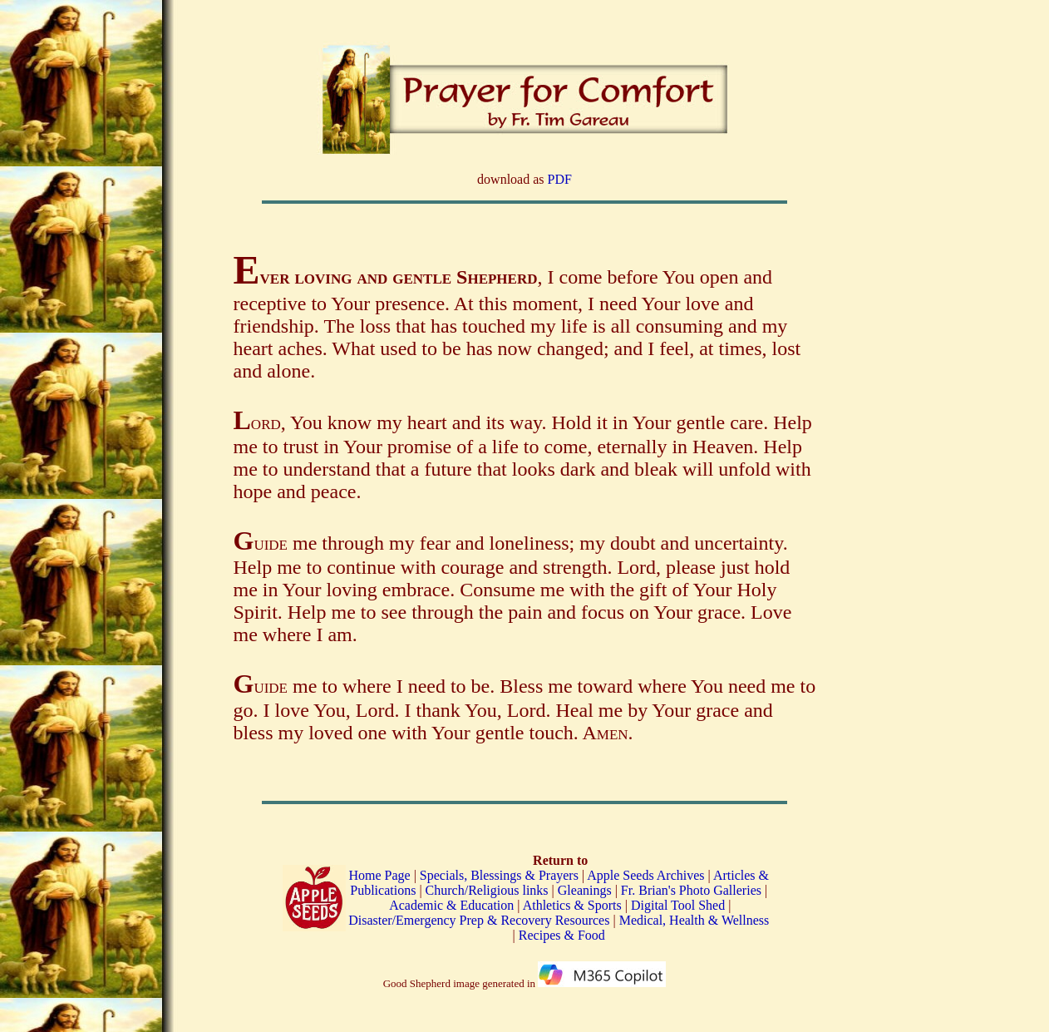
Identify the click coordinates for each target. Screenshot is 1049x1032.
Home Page (379, 875)
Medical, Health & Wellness (694, 920)
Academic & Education (451, 905)
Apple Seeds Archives (645, 875)
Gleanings (586, 890)
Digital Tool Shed (679, 905)
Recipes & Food (562, 935)
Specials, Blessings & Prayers (499, 875)
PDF (560, 179)
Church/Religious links (487, 890)
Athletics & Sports (572, 905)
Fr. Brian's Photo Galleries (691, 890)
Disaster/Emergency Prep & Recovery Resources (478, 920)
